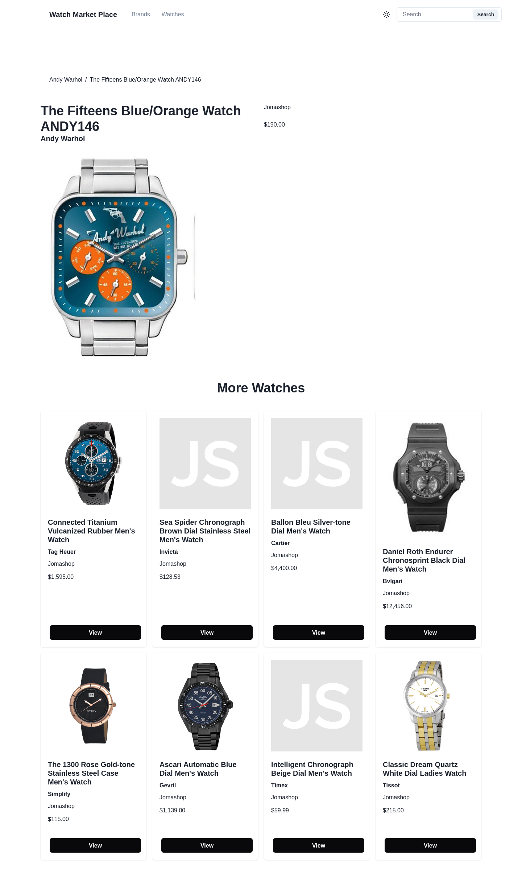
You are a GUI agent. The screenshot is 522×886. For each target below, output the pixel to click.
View (95, 633)
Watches (173, 14)
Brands (141, 14)
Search (485, 14)
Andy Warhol (65, 80)
